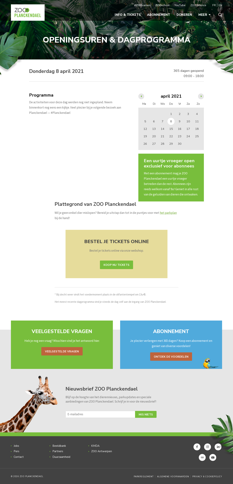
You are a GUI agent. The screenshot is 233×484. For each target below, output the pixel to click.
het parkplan (168, 213)
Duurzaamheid (61, 457)
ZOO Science (198, 5)
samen (142, 5)
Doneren (184, 15)
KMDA (95, 446)
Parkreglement (143, 476)
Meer (204, 15)
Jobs (16, 446)
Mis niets (146, 414)
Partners (57, 451)
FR (214, 5)
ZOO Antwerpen (101, 451)
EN (220, 5)
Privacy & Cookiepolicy (207, 476)
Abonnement (158, 15)
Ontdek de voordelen (171, 357)
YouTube (179, 5)
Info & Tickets (128, 15)
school (162, 5)
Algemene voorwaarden (173, 476)
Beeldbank (59, 446)
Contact (19, 457)
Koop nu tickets (116, 265)
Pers (16, 451)
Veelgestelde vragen (62, 351)
